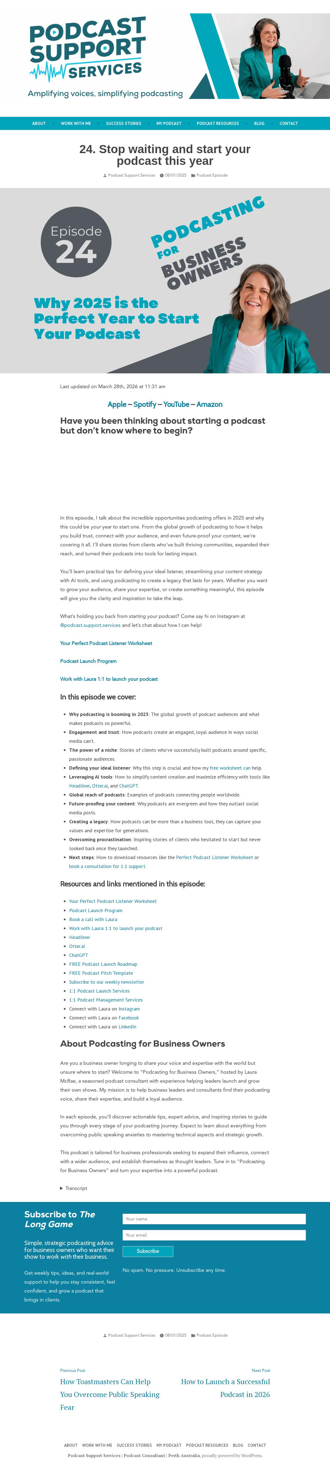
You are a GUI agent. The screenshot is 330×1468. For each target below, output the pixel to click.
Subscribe (148, 1251)
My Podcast (169, 123)
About (39, 123)
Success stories (123, 123)
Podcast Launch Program (88, 661)
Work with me (76, 123)
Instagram (129, 1008)
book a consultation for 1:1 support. (107, 866)
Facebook (128, 1017)
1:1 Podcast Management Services (106, 1000)
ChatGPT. (129, 785)
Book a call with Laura (93, 919)
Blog (259, 123)
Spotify (145, 404)
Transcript (76, 1188)
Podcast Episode (212, 175)
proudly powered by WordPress (232, 1455)
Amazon (209, 404)
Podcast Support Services (131, 175)
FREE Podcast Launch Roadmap (103, 964)
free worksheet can (230, 768)
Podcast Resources (218, 123)
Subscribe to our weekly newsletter (106, 982)
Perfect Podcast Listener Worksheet (214, 857)
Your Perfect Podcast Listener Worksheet (106, 643)
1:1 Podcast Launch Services (99, 991)
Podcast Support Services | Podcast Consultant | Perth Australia (134, 1455)
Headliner (79, 785)
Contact (289, 123)
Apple (118, 404)
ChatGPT (78, 955)
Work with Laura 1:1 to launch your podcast (109, 679)
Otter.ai (100, 785)
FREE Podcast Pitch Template (101, 973)
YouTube (176, 404)
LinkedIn (127, 1026)
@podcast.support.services (90, 625)
